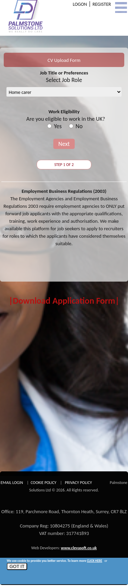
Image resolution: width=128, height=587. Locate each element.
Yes (58, 126)
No (79, 126)
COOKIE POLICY (43, 482)
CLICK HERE (94, 561)
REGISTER (101, 4)
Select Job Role (64, 80)
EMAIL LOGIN (12, 482)
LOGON (80, 4)
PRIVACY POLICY (78, 482)
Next (64, 144)
